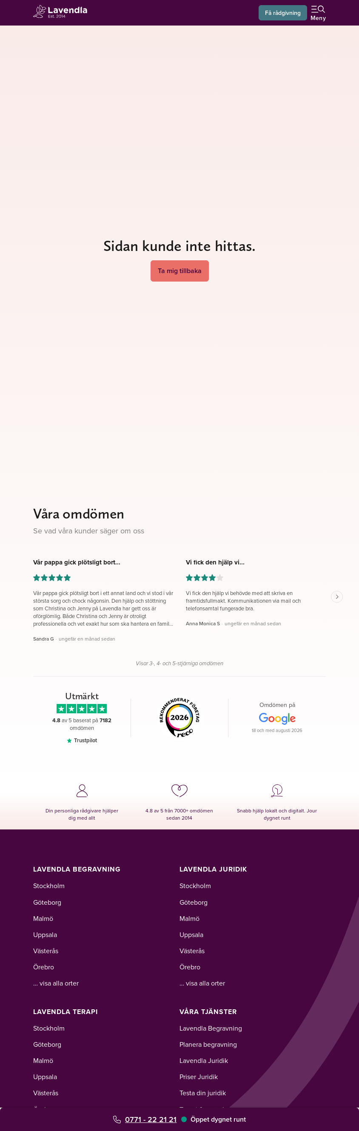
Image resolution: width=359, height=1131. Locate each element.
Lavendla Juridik (213, 869)
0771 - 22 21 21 (151, 1119)
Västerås (45, 950)
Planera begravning (208, 1044)
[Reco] (180, 718)
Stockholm (49, 885)
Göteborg (47, 902)
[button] (103, 600)
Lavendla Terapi (65, 1012)
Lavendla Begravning (77, 869)
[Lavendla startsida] (63, 12)
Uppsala (45, 934)
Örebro (43, 966)
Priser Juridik (199, 1076)
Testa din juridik (203, 1092)
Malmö (43, 918)
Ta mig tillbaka (180, 271)
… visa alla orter (56, 983)
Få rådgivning (282, 13)
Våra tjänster (208, 1012)
